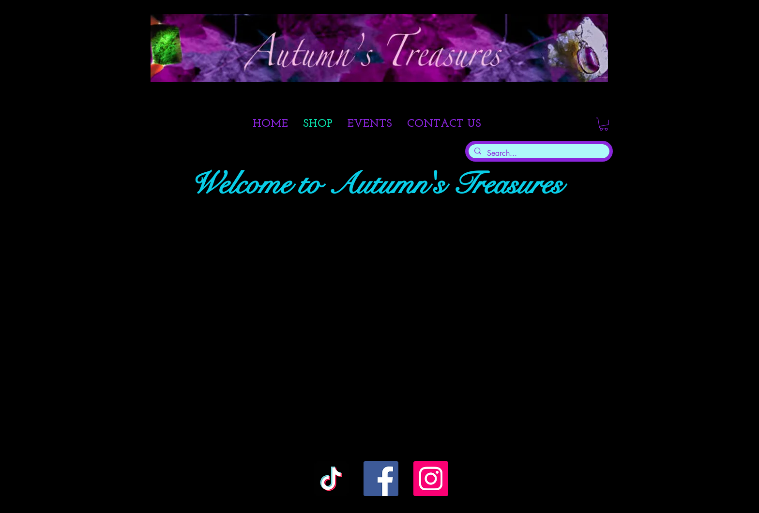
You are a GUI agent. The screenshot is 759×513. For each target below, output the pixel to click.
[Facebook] (381, 478)
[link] (603, 124)
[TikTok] (331, 478)
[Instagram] (430, 478)
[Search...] (538, 153)
